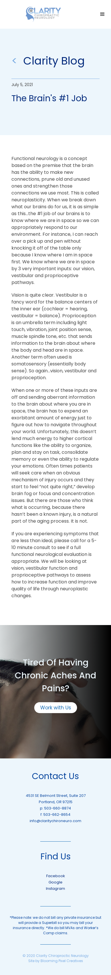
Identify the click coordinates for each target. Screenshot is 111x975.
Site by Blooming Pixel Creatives (55, 960)
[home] (43, 14)
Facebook (55, 876)
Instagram (55, 888)
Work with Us (55, 707)
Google (55, 882)
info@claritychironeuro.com (55, 821)
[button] (102, 14)
